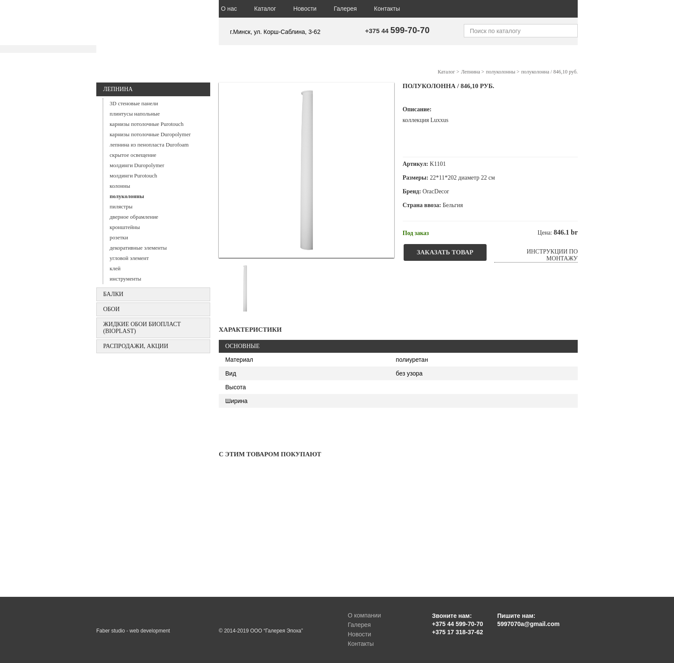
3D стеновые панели (134, 103)
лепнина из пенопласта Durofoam (149, 144)
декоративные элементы (138, 247)
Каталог (265, 8)
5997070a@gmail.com (528, 623)
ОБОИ (111, 309)
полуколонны (127, 196)
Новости (304, 8)
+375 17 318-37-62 (457, 632)
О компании (364, 615)
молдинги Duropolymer (137, 165)
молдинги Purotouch (133, 175)
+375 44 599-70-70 (457, 623)
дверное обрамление (134, 217)
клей (115, 268)
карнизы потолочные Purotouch (147, 124)
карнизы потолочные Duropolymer (150, 134)
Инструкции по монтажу (552, 255)
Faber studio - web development (133, 631)
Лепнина (118, 89)
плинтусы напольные (135, 113)
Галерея (345, 8)
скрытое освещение (133, 155)
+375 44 (397, 30)
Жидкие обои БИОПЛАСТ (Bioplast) (142, 327)
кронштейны (125, 227)
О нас (229, 8)
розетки (119, 237)
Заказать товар (445, 252)
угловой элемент (129, 258)
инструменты (125, 278)
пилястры (121, 206)
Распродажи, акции (135, 346)
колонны (120, 186)
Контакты (387, 8)
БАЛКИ (113, 294)
